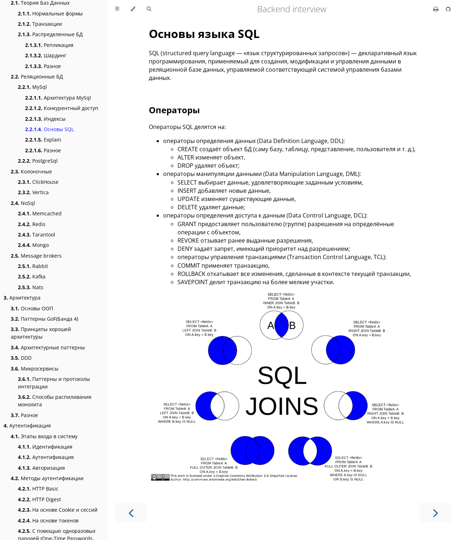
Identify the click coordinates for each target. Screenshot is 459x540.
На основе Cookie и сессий (58, 509)
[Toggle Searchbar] (149, 9)
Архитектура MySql (58, 97)
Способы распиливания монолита (54, 400)
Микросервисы (34, 368)
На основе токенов (48, 520)
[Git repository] (448, 9)
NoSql (23, 203)
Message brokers (36, 255)
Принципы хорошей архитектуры (41, 333)
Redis (32, 224)
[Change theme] (133, 9)
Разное (43, 66)
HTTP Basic (38, 488)
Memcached (40, 213)
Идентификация (45, 446)
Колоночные (31, 171)
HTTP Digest (39, 499)
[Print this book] (436, 9)
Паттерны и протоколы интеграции (54, 383)
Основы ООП (32, 308)
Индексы (45, 118)
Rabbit (33, 266)
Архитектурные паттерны (48, 347)
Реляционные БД (37, 76)
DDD (21, 357)
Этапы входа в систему (44, 436)
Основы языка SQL (204, 33)
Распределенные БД (50, 34)
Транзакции (40, 23)
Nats (30, 287)
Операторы (174, 110)
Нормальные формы (50, 13)
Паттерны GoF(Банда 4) (44, 318)
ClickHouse (38, 181)
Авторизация (41, 467)
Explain (43, 139)
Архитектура (22, 297)
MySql (32, 86)
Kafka (32, 276)
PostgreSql (38, 160)
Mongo (33, 245)
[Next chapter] (436, 512)
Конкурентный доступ (61, 108)
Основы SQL (49, 129)
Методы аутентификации (47, 478)
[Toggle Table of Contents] (117, 9)
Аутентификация (27, 425)
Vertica (33, 192)
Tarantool (36, 234)
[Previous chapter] (131, 512)
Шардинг (45, 55)
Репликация (49, 45)
